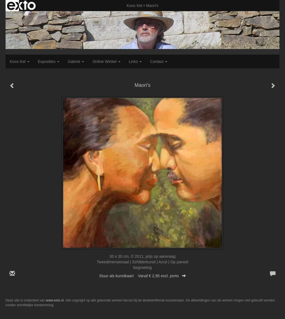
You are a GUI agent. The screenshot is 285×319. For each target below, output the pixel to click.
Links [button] (135, 61)
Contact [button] (158, 61)
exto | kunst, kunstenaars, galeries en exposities (21, 5)
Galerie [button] (76, 61)
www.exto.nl (55, 300)
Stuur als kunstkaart (142, 276)
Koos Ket (134, 5)
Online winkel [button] (106, 61)
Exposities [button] (49, 61)
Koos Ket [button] (20, 61)
